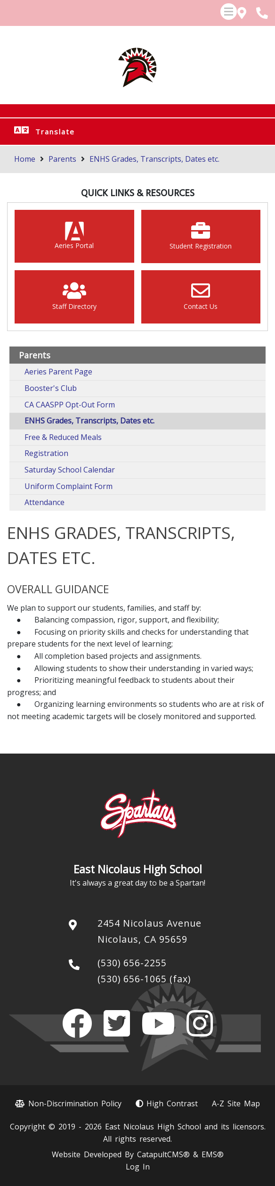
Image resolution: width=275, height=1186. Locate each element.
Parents (62, 159)
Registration (46, 453)
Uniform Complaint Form (68, 486)
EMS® (213, 1154)
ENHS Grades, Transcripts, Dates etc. (154, 159)
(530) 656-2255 (132, 962)
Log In (138, 1166)
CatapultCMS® (163, 1154)
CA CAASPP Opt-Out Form (69, 404)
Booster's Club (50, 388)
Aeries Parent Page (58, 371)
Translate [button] (55, 131)
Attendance (44, 502)
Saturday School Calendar (69, 469)
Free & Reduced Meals (63, 437)
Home (24, 159)
